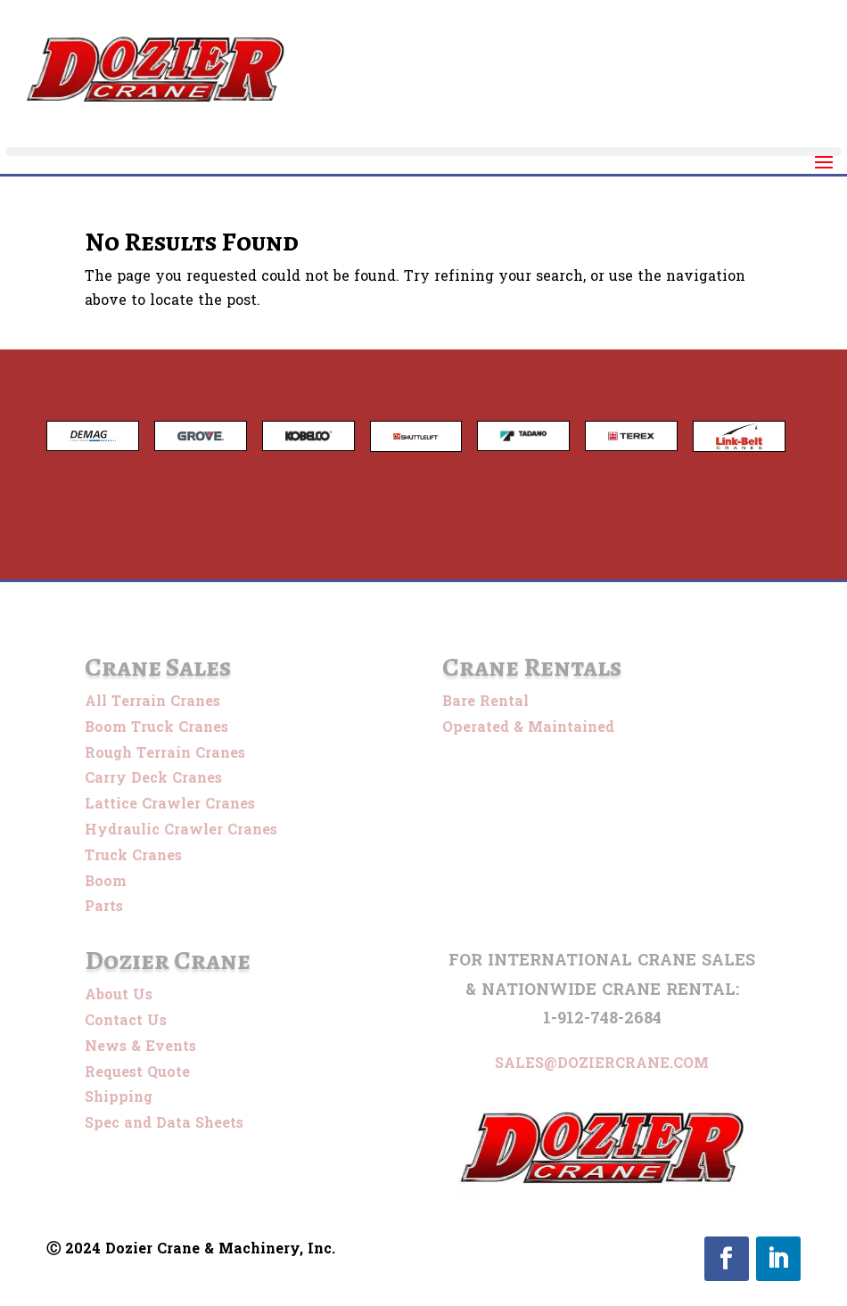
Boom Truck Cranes (156, 727)
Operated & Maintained (528, 727)
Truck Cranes (133, 855)
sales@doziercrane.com (602, 1063)
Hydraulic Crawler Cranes (181, 829)
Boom (106, 881)
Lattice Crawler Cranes (170, 804)
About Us (118, 994)
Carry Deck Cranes (153, 778)
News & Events (140, 1046)
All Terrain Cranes (152, 701)
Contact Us (126, 1020)
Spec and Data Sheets (164, 1123)
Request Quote (137, 1072)
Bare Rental (485, 701)
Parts (104, 906)
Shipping (118, 1097)
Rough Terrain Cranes (165, 753)
